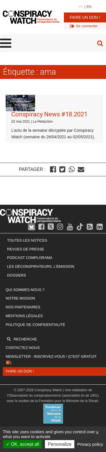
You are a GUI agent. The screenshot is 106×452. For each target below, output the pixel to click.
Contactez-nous (23, 348)
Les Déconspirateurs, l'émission (40, 266)
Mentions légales (24, 316)
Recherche (25, 339)
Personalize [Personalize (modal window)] (60, 444)
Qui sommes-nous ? (25, 290)
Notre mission (20, 298)
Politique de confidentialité (35, 325)
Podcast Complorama (29, 258)
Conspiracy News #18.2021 (49, 114)
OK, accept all (22, 444)
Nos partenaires (23, 307)
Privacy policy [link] (90, 444)
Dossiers (16, 275)
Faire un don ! (85, 17)
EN (89, 7)
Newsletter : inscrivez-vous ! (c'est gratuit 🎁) (51, 359)
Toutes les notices (27, 240)
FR (80, 7)
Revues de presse (25, 249)
